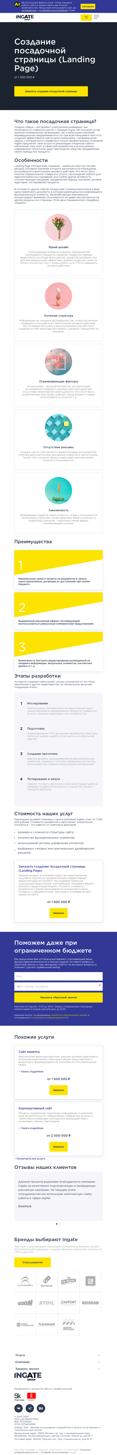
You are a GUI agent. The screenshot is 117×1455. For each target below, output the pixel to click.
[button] (58, 1355)
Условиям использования (54, 1452)
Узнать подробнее (32, 1071)
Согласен (88, 6)
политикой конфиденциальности (50, 1017)
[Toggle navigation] (96, 17)
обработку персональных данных (69, 1015)
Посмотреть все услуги (30, 1158)
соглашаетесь (29, 10)
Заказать (58, 913)
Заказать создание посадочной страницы (51, 91)
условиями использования (53, 10)
